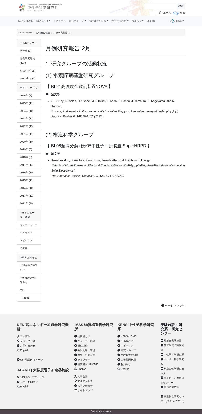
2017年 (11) (27, 164)
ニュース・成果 (86, 340)
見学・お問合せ (29, 381)
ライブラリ (84, 359)
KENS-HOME (26, 20)
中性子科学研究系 (174, 354)
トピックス (59, 20)
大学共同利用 (128, 359)
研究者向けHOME (88, 364)
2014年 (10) (27, 188)
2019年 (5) (26, 149)
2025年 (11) (27, 103)
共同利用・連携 (86, 350)
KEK (182, 13)
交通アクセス (27, 340)
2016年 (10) (27, 172)
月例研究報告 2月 (62, 32)
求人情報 (25, 336)
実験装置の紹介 (129, 354)
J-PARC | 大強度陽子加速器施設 (43, 370)
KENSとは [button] (42, 20)
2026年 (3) (26, 95)
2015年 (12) (27, 180)
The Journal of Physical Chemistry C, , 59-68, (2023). (87, 175)
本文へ (165, 13)
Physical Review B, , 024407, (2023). (77, 116)
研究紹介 (83, 345)
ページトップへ (173, 305)
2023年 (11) (27, 118)
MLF (22, 290)
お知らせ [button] (136, 20)
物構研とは (84, 336)
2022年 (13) (27, 126)
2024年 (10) (27, 111)
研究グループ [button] (76, 20)
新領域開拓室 (171, 387)
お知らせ (126, 364)
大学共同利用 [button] (118, 20)
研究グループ (128, 350)
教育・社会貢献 (86, 354)
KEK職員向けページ (31, 359)
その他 (24, 248)
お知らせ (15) (27, 70)
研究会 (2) (25, 50)
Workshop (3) (27, 78)
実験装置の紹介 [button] (97, 20)
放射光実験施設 (172, 340)
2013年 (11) (27, 195)
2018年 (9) (26, 157)
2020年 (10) (27, 141)
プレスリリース (29, 225)
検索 (180, 5)
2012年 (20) (27, 203)
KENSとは (127, 340)
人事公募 (83, 376)
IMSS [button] (179, 20)
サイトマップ (85, 390)
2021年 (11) (27, 133)
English (150, 20)
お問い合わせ (27, 345)
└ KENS (24, 297)
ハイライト (26, 232)
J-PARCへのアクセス (32, 377)
